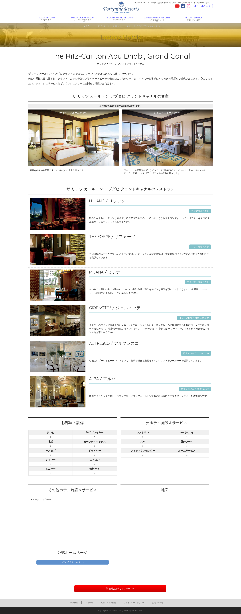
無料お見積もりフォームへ (120, 588)
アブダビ (102, 26)
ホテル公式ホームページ (72, 562)
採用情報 (89, 602)
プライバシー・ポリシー (134, 602)
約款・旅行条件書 (108, 602)
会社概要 (74, 602)
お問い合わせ (157, 602)
